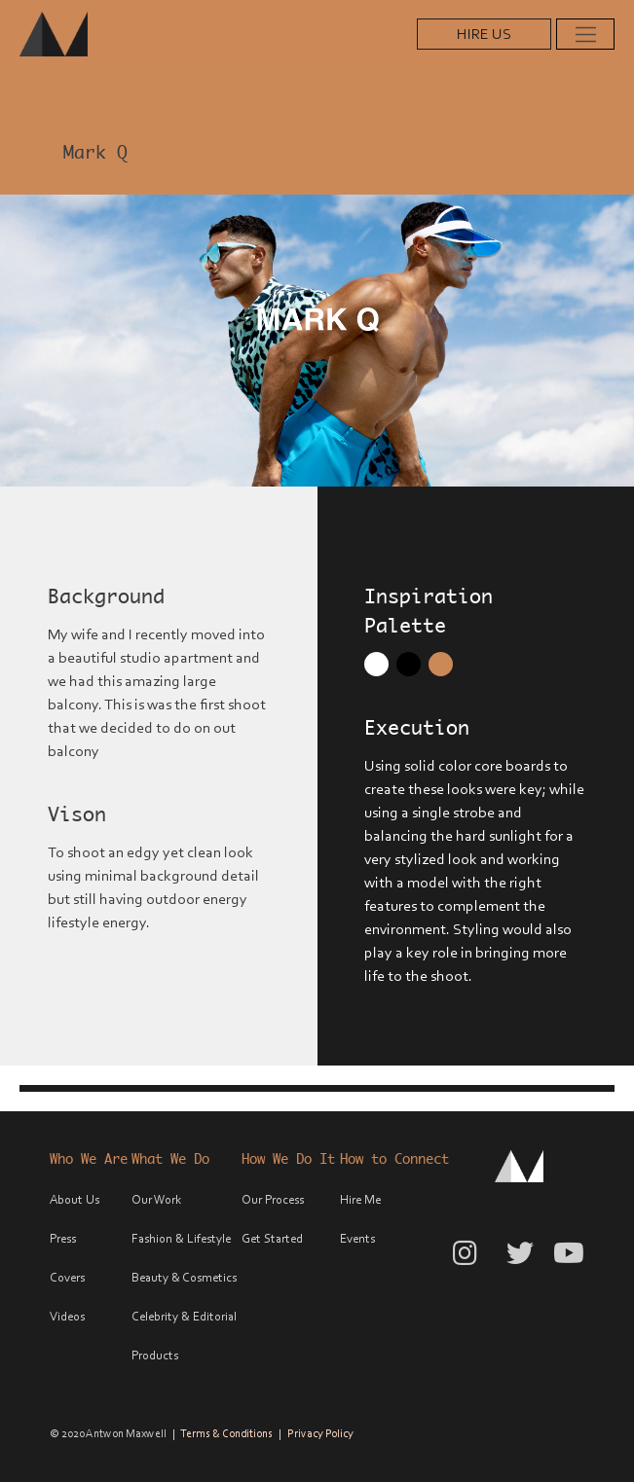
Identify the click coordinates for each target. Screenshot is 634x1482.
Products (154, 1355)
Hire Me (360, 1199)
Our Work (156, 1199)
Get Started (272, 1238)
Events (357, 1238)
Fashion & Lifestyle (181, 1238)
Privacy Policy (320, 1433)
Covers (67, 1277)
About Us (74, 1199)
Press (63, 1238)
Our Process (273, 1199)
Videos (67, 1316)
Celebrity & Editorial (184, 1316)
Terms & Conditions (226, 1433)
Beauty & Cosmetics (184, 1277)
